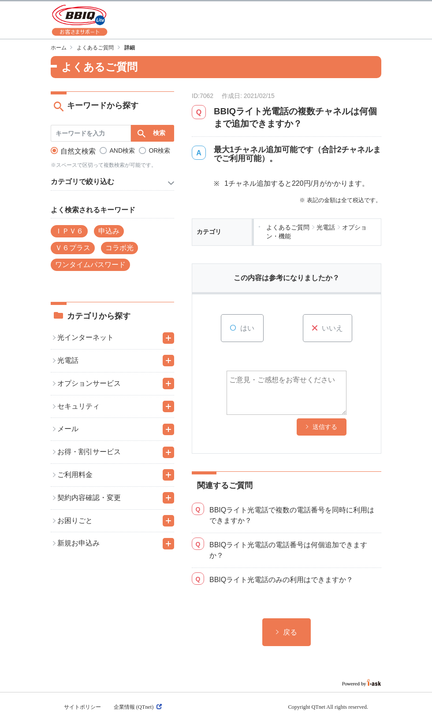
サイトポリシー (82, 707)
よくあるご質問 (95, 48)
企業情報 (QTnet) (138, 707)
